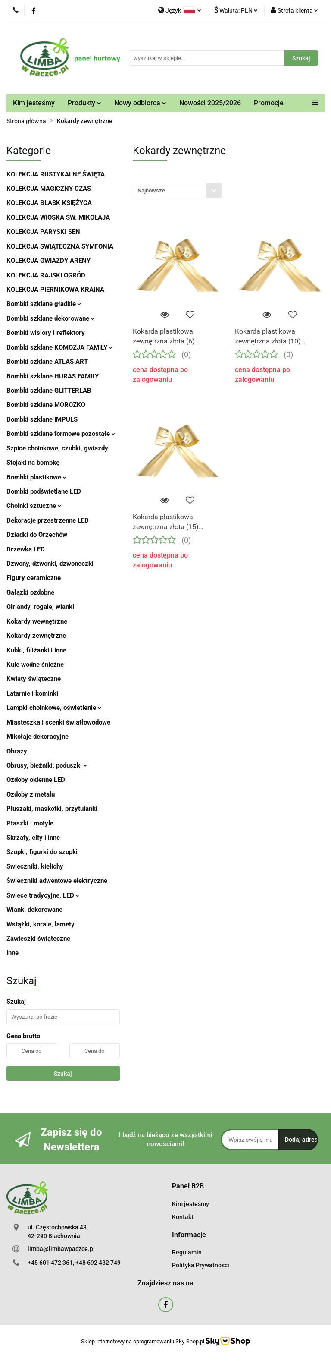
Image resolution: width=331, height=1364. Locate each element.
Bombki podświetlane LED (43, 491)
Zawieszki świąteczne (38, 938)
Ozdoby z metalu (30, 794)
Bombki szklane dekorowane (50, 318)
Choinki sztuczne (33, 506)
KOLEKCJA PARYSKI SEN (43, 232)
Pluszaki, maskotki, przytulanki (51, 809)
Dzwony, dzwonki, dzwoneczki (50, 563)
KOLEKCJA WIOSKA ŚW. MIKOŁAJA (58, 217)
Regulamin (187, 1252)
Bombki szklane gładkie (43, 304)
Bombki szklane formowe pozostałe (60, 434)
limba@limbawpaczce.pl (61, 1248)
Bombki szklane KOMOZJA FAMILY (59, 347)
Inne (12, 953)
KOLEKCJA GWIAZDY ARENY (48, 261)
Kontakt (183, 1216)
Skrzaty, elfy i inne (33, 837)
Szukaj (63, 1073)
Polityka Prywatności (200, 1265)
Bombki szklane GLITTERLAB (48, 390)
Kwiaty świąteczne (33, 679)
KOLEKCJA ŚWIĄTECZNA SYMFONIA (59, 246)
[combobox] (177, 190)
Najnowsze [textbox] (151, 190)
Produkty (84, 103)
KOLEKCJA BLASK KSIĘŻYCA (49, 203)
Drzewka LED (25, 549)
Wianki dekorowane (34, 910)
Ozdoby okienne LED (35, 780)
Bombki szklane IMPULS (42, 419)
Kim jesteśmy (34, 103)
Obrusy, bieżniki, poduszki (46, 765)
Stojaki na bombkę (32, 462)
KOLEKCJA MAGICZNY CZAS (48, 188)
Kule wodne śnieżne (35, 664)
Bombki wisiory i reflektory (45, 333)
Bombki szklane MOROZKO (45, 405)
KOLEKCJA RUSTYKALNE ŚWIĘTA (55, 174)
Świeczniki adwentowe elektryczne (56, 881)
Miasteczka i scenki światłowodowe (58, 722)
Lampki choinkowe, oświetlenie (53, 708)
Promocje (269, 103)
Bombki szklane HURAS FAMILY (52, 376)
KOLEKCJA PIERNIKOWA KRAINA (55, 289)
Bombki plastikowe (36, 477)
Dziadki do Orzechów (36, 535)
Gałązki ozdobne (30, 592)
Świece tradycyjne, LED (42, 895)
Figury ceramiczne (33, 578)
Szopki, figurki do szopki (42, 852)
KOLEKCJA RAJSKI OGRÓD (45, 275)
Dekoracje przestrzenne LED (47, 520)
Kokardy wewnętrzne (36, 621)
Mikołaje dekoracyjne (37, 736)
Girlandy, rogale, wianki (40, 607)
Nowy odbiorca (140, 103)
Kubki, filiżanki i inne (36, 650)
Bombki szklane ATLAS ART (47, 361)
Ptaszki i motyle (29, 823)
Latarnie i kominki (32, 693)
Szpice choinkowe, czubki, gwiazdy (57, 448)
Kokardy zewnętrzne (36, 635)
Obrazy (16, 751)
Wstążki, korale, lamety (40, 924)
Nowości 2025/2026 (210, 103)
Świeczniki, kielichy (34, 866)
